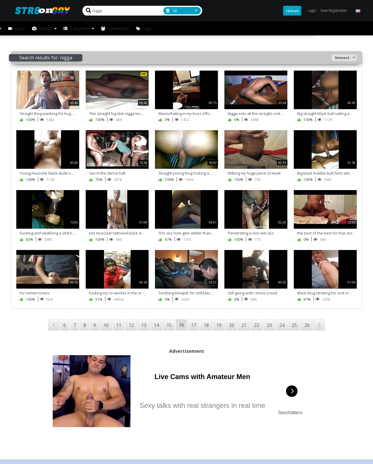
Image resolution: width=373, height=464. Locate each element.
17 (193, 325)
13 (143, 325)
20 (231, 325)
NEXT (319, 325)
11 (118, 325)
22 (256, 325)
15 (169, 325)
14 (156, 325)
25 (294, 325)
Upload (292, 10)
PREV (53, 325)
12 (131, 325)
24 (282, 325)
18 (206, 325)
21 (244, 325)
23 (269, 325)
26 (307, 325)
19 (218, 325)
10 (106, 325)
